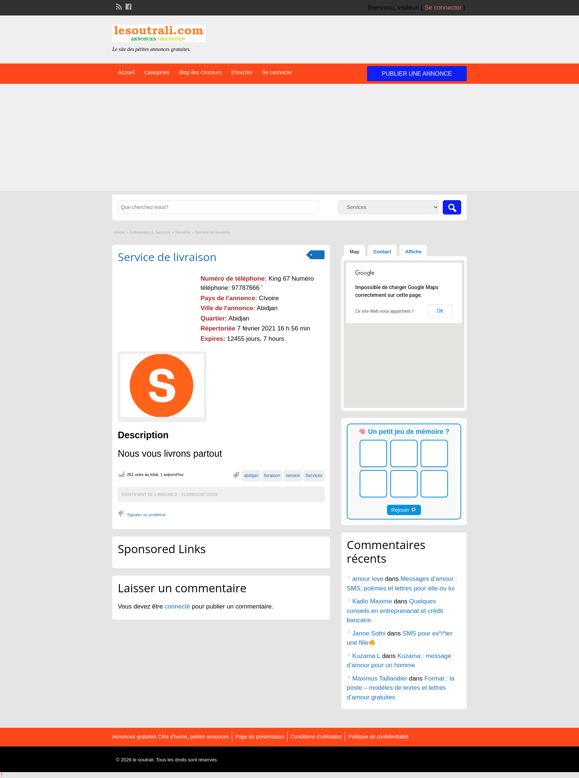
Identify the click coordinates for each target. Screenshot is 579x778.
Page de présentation (259, 737)
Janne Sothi (369, 633)
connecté (178, 606)
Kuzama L (366, 655)
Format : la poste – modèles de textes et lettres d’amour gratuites (401, 688)
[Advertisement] (289, 139)
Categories (156, 72)
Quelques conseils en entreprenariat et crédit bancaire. (395, 611)
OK (440, 311)
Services (183, 232)
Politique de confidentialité (378, 737)
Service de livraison (167, 256)
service (293, 475)
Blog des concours (200, 72)
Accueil (126, 72)
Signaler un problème (146, 515)
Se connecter (443, 7)
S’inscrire (242, 72)
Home (119, 232)
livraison (272, 475)
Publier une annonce (417, 74)
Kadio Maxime (372, 601)
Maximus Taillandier (379, 678)
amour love (367, 578)
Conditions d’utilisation (316, 737)
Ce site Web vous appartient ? (384, 311)
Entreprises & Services (150, 232)
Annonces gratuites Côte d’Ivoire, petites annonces (170, 737)
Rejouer (404, 510)
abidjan (251, 475)
